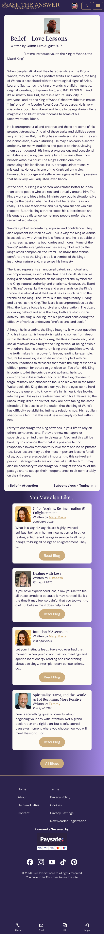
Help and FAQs (28, 805)
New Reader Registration (68, 821)
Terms (54, 789)
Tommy (55, 704)
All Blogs (52, 763)
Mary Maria (57, 517)
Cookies (56, 805)
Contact (23, 813)
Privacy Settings (62, 813)
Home (22, 789)
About (22, 797)
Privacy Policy (60, 797)
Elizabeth (56, 578)
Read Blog (52, 555)
